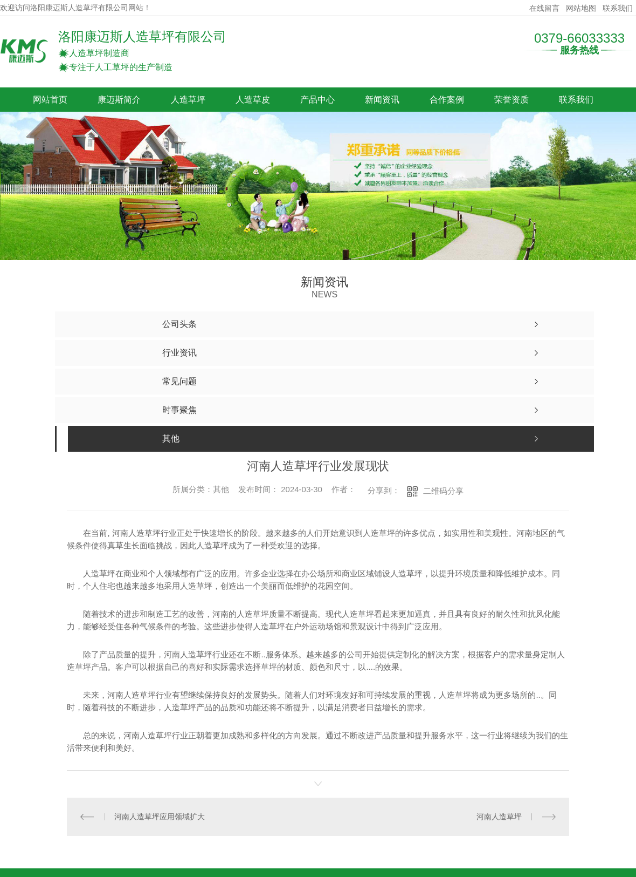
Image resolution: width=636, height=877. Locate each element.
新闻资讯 (382, 99)
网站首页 (50, 99)
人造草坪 (188, 99)
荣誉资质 (511, 99)
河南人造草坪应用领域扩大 (159, 816)
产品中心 (317, 99)
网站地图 (581, 8)
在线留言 (544, 8)
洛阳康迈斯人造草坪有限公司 (142, 36)
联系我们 (618, 8)
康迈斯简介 (119, 99)
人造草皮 (253, 99)
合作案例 (447, 99)
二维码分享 (443, 490)
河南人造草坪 (499, 816)
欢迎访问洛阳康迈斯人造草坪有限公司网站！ (75, 8)
